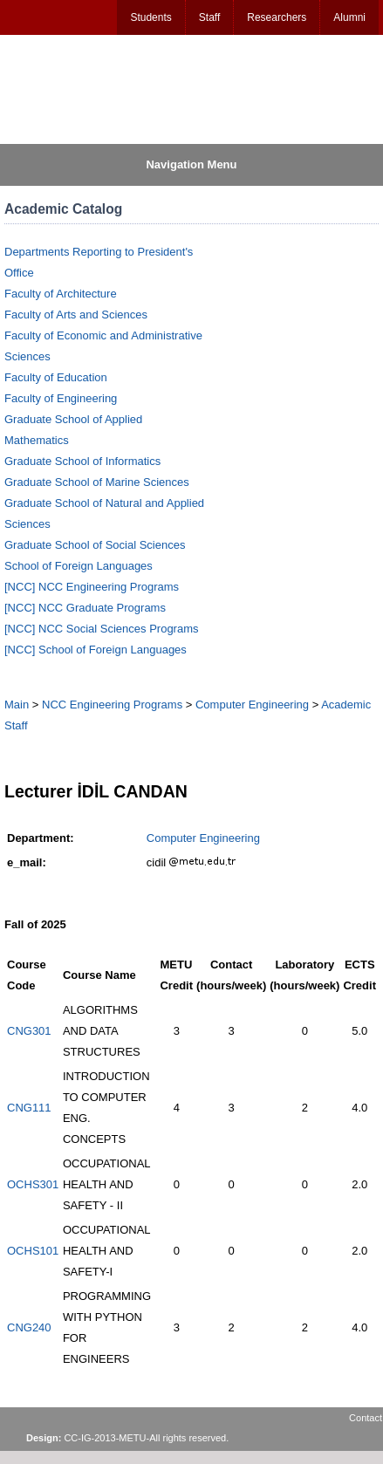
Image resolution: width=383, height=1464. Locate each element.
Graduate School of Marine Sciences (96, 482)
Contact (365, 1417)
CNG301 (29, 1030)
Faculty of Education (55, 377)
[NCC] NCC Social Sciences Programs (101, 628)
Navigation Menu (191, 164)
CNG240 (29, 1327)
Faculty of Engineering (60, 398)
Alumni (349, 17)
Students (150, 17)
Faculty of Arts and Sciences (75, 314)
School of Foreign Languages (78, 565)
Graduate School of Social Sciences (94, 544)
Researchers (276, 17)
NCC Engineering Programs (112, 704)
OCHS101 (32, 1250)
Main (16, 704)
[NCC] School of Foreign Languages (95, 649)
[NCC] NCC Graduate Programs (85, 607)
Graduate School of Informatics (82, 461)
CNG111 (29, 1107)
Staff (209, 17)
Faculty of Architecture (60, 293)
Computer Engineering (252, 704)
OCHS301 (32, 1184)
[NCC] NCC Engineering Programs (91, 586)
